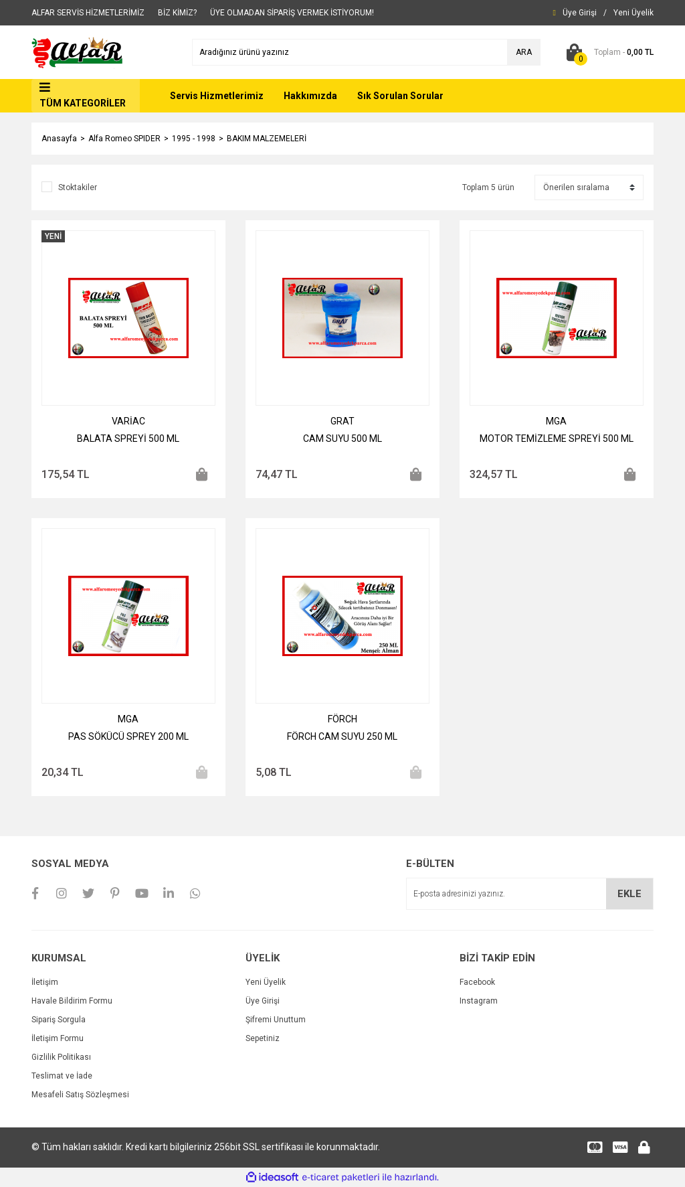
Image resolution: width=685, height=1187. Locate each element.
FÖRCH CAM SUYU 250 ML (342, 736)
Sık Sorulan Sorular (400, 95)
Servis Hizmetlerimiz (217, 95)
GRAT (342, 421)
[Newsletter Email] (530, 893)
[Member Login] (580, 12)
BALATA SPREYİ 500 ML (128, 438)
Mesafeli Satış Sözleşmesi (80, 1094)
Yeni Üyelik (266, 982)
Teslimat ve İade (61, 1076)
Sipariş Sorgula (58, 1019)
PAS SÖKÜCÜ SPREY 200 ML (128, 736)
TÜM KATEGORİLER (82, 103)
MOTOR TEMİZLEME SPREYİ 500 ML (556, 438)
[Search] (366, 52)
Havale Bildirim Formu (71, 1001)
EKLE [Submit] (629, 894)
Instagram (479, 1001)
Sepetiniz (263, 1038)
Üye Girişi (263, 1001)
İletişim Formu (57, 1038)
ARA (524, 52)
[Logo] (77, 51)
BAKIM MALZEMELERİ (266, 138)
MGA (556, 421)
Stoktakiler (77, 187)
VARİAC (128, 421)
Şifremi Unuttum (276, 1019)
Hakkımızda (310, 95)
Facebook (477, 982)
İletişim (44, 982)
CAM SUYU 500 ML (342, 438)
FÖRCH (342, 719)
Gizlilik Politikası (61, 1057)
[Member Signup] (633, 12)
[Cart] (607, 52)
